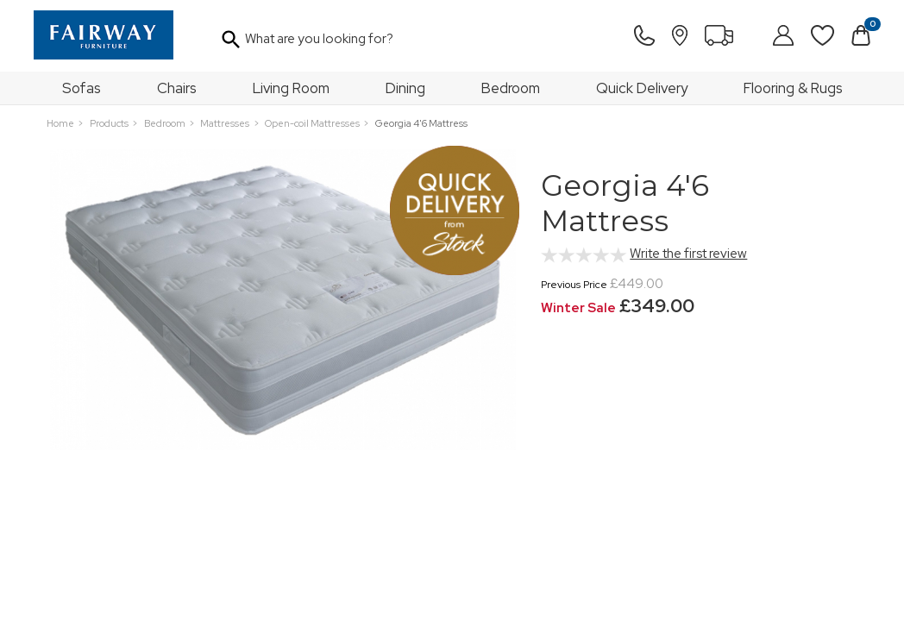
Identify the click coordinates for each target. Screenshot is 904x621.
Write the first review (688, 253)
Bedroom (510, 87)
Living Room (291, 87)
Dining (405, 87)
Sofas (81, 87)
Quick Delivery (641, 87)
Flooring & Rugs (793, 87)
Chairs (177, 87)
